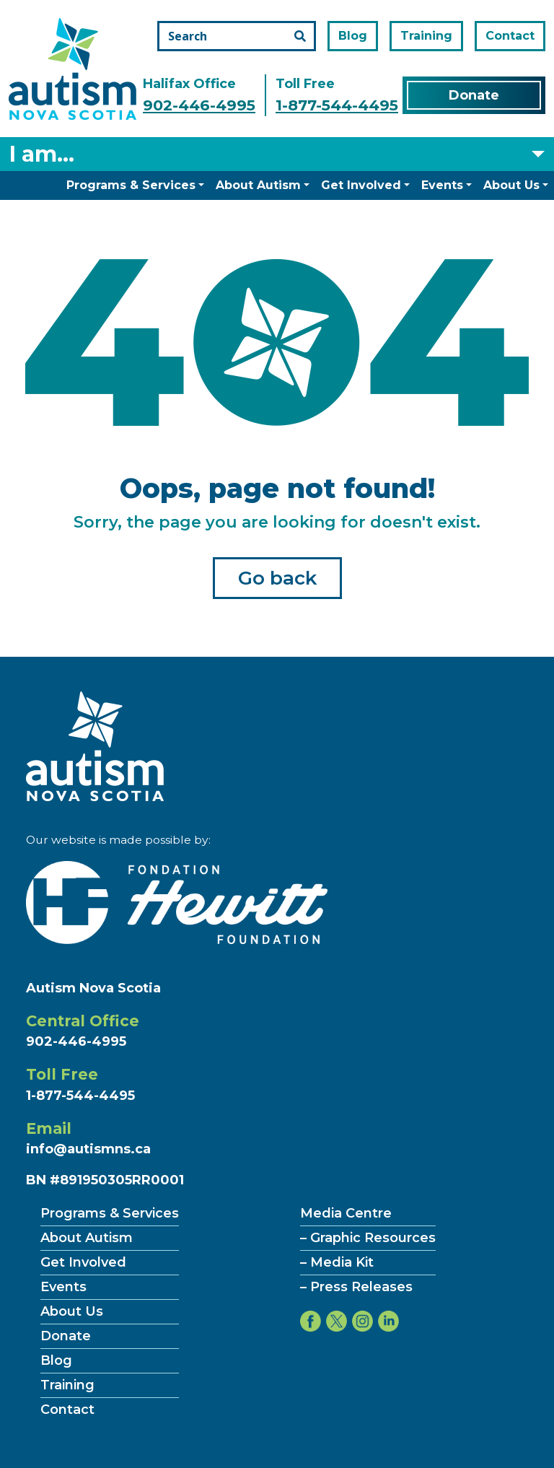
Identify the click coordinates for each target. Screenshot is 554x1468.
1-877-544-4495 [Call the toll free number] (337, 105)
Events (442, 185)
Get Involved (361, 185)
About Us (511, 185)
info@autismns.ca (88, 1149)
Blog (352, 36)
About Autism (258, 185)
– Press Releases (356, 1287)
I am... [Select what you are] (41, 154)
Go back (277, 578)
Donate (474, 95)
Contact (510, 36)
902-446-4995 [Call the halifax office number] (199, 105)
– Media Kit (337, 1262)
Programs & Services (130, 185)
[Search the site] (236, 36)
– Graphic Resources (368, 1238)
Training (426, 36)
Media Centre (346, 1213)
